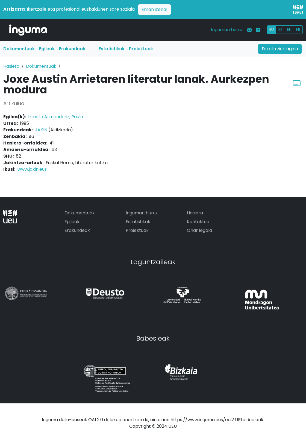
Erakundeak (72, 49)
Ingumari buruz (227, 29)
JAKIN (41, 130)
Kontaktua (198, 221)
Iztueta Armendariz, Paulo (55, 117)
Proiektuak (141, 49)
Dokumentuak (19, 49)
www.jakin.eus (32, 169)
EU (271, 29)
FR (298, 29)
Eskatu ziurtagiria (280, 49)
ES (280, 29)
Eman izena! (154, 9)
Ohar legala (199, 230)
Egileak (47, 49)
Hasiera (11, 66)
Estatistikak (112, 49)
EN (289, 29)
